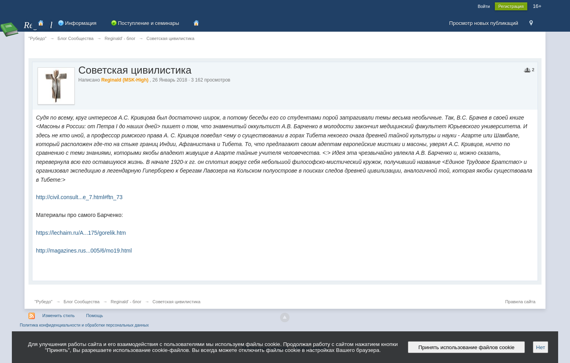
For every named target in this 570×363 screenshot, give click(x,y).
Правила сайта (520, 301)
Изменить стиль (58, 315)
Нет (540, 347)
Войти (484, 6)
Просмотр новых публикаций (483, 23)
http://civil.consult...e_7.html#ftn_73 (79, 197)
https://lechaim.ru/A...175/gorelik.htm (81, 233)
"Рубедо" (43, 301)
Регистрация (511, 6)
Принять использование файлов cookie (466, 347)
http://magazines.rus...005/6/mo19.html (84, 250)
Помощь (94, 315)
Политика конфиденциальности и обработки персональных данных (84, 325)
